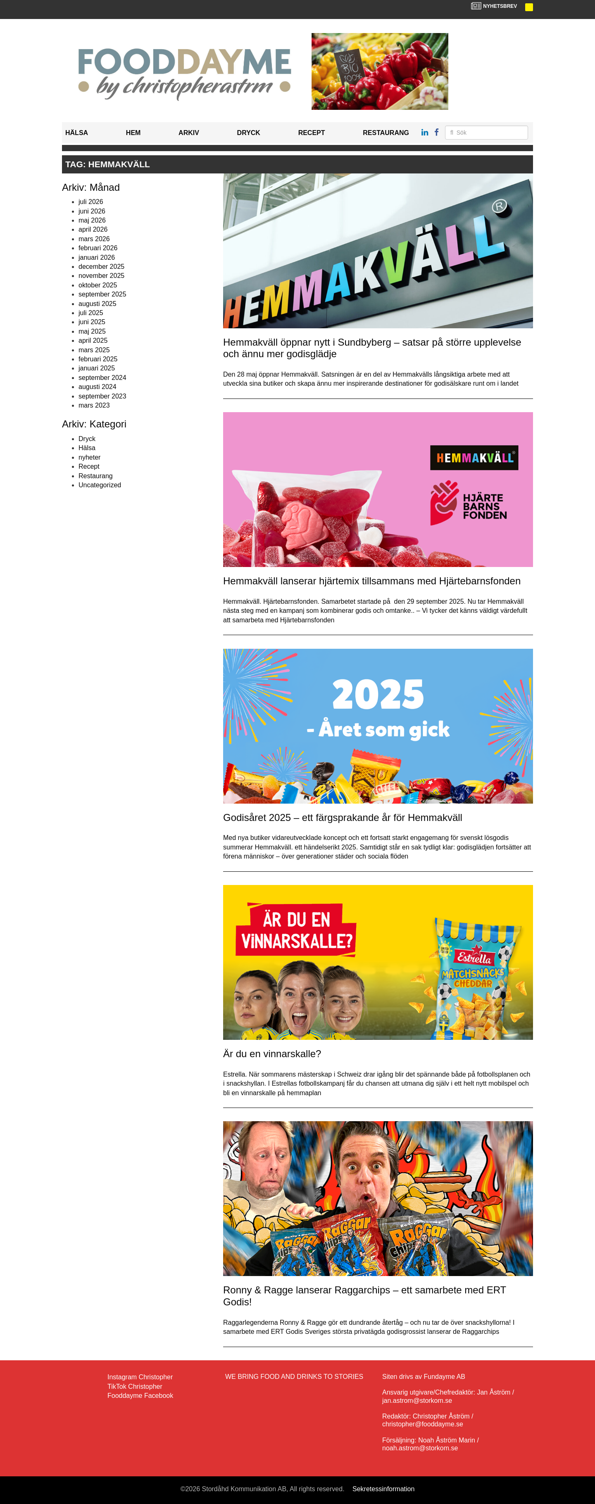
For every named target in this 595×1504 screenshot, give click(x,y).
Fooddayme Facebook (140, 1395)
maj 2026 (92, 220)
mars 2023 (94, 405)
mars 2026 (94, 238)
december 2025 (101, 266)
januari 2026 (97, 257)
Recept (311, 132)
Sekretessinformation (383, 1488)
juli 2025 (91, 312)
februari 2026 (98, 247)
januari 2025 (97, 368)
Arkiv (188, 132)
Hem (133, 132)
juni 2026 (92, 211)
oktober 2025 (98, 285)
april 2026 (93, 229)
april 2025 (93, 340)
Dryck (248, 132)
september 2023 (102, 396)
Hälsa (76, 132)
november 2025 (101, 275)
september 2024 (102, 377)
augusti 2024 (98, 386)
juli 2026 (91, 201)
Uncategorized (100, 485)
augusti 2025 (98, 303)
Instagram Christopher (140, 1377)
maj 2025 (92, 331)
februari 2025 (98, 359)
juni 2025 (92, 321)
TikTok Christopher (134, 1386)
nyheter (89, 457)
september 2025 (102, 294)
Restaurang (386, 132)
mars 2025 (94, 349)
